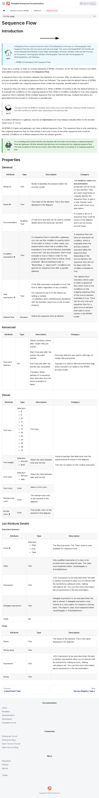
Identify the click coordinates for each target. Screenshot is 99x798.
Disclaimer (6, 761)
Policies (5, 764)
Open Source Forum (11, 744)
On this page (8, 16)
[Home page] (4, 10)
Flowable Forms (9, 723)
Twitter (5, 775)
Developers (7, 719)
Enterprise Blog (8, 740)
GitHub (5, 768)
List (18, 363)
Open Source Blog (10, 747)
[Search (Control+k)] (88, 3)
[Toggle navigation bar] (3, 3)
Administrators (8, 715)
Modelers (6, 711)
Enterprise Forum (9, 736)
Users (4, 708)
